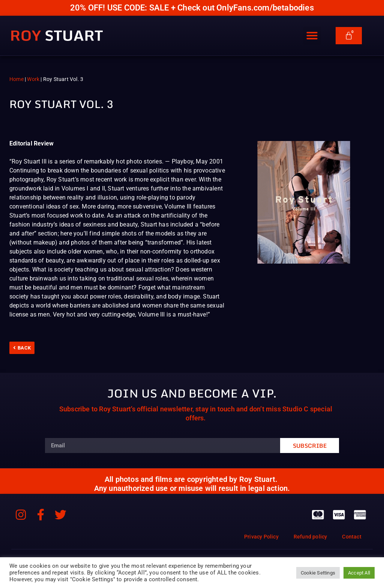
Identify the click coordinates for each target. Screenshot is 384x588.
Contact (351, 537)
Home (16, 79)
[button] (312, 34)
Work (33, 79)
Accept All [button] (359, 573)
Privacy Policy (261, 537)
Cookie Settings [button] (318, 573)
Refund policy (310, 537)
